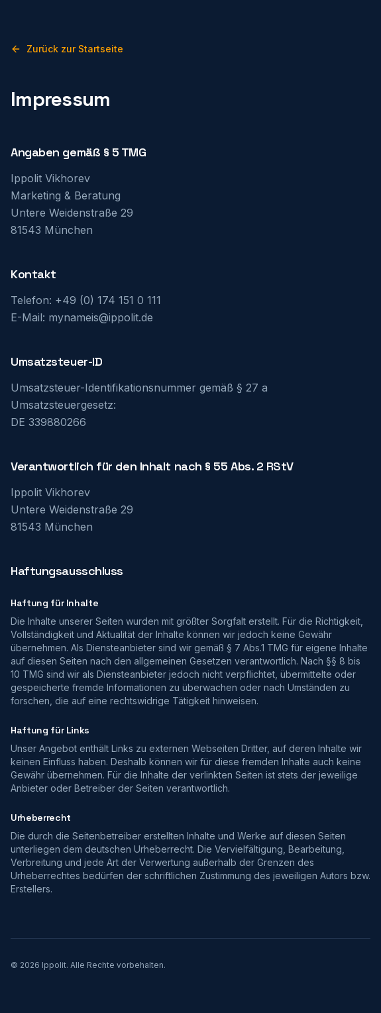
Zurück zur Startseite (67, 48)
